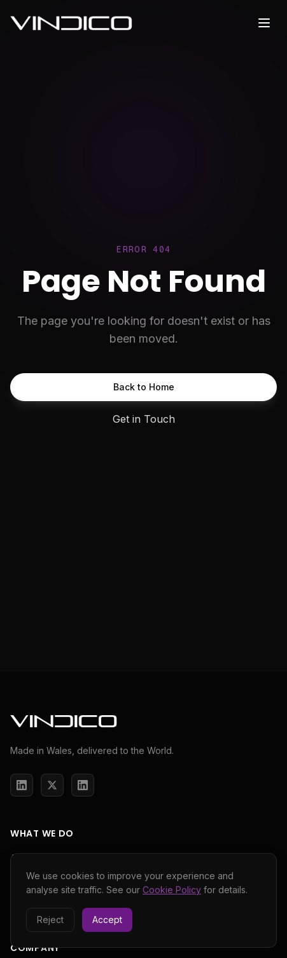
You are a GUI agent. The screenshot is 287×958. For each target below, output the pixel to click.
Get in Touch (144, 419)
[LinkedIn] (21, 785)
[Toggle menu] (264, 23)
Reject (50, 919)
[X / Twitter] (52, 785)
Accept (107, 919)
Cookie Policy (172, 889)
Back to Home (143, 386)
